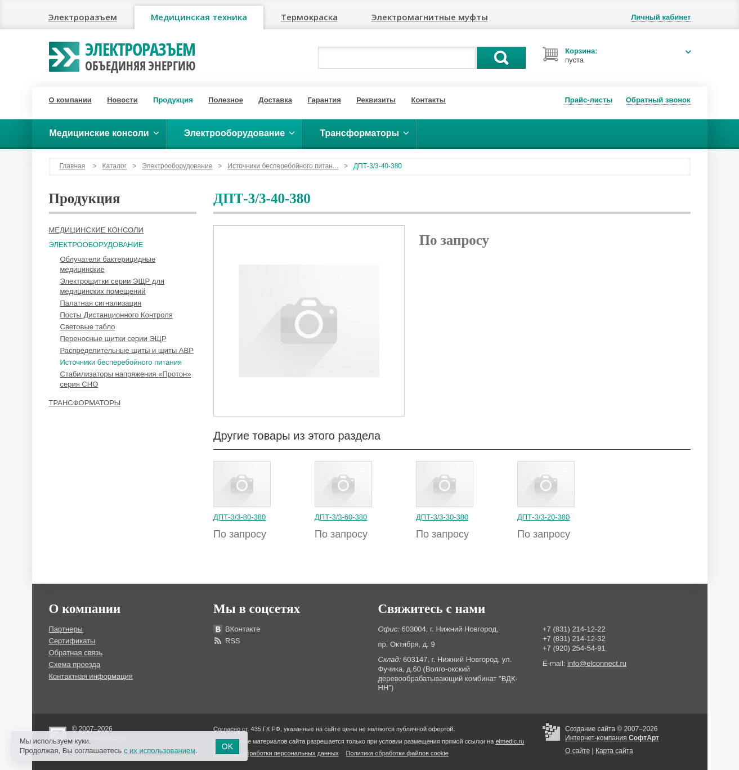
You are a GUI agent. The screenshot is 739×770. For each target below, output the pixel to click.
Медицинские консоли (96, 230)
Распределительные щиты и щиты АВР (127, 350)
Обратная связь (76, 652)
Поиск (501, 58)
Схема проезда (75, 664)
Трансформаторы (85, 403)
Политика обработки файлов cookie (397, 753)
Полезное (225, 100)
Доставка (275, 100)
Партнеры (66, 629)
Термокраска (309, 17)
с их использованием (159, 750)
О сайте (577, 751)
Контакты (428, 100)
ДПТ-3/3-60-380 (341, 517)
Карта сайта (614, 751)
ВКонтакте (243, 629)
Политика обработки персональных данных (276, 753)
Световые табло (87, 327)
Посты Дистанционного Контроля (116, 315)
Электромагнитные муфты (429, 17)
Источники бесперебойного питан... (282, 166)
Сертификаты (72, 641)
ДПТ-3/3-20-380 (543, 517)
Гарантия (324, 100)
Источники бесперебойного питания (121, 362)
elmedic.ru (509, 741)
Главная (73, 166)
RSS (232, 641)
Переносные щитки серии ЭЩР (113, 338)
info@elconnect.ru (596, 663)
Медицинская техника (199, 17)
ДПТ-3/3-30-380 (442, 517)
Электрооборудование (177, 166)
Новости (122, 100)
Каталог (114, 166)
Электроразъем (82, 17)
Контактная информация (91, 676)
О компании (70, 100)
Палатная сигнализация (101, 303)
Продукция (173, 100)
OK (227, 746)
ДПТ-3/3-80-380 (239, 517)
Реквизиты (376, 100)
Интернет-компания (612, 738)
